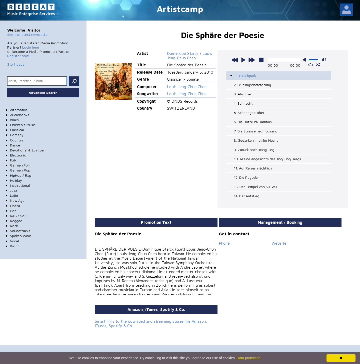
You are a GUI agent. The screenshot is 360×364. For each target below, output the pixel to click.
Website (279, 243)
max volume (324, 60)
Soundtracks (20, 231)
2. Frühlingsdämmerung (252, 85)
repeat (311, 64)
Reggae (16, 221)
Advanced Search (43, 93)
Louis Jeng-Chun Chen (189, 55)
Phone (224, 243)
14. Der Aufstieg (246, 196)
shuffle (318, 64)
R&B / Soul (18, 216)
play (243, 60)
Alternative (19, 110)
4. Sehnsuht (243, 103)
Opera (15, 206)
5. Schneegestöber (249, 112)
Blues (14, 120)
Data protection (248, 358)
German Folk (20, 165)
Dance (15, 145)
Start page (15, 64)
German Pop (20, 170)
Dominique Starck (182, 53)
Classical (17, 130)
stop (261, 59)
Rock (14, 226)
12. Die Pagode (246, 177)
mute (305, 60)
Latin (14, 195)
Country (16, 140)
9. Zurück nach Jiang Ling (254, 149)
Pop (13, 211)
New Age (17, 200)
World (15, 246)
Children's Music (23, 125)
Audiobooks (19, 115)
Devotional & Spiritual (27, 150)
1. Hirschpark (246, 75)
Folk (13, 160)
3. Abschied (243, 94)
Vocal (14, 241)
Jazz (13, 190)
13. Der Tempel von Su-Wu (255, 187)
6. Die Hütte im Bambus (253, 122)
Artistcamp (180, 9)
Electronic (18, 155)
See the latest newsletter (28, 34)
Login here (30, 47)
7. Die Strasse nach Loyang (255, 131)
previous (234, 59)
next (251, 59)
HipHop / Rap (20, 175)
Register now (18, 56)
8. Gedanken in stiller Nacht (256, 140)
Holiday (16, 180)
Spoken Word (20, 236)
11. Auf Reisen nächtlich (253, 168)
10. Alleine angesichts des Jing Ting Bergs (267, 159)
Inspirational (20, 185)
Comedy (17, 135)
